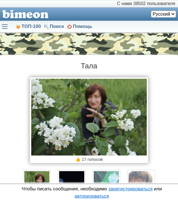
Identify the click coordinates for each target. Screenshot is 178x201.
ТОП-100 (31, 26)
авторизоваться (91, 196)
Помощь (82, 26)
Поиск (57, 26)
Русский (161, 14)
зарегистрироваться (131, 189)
